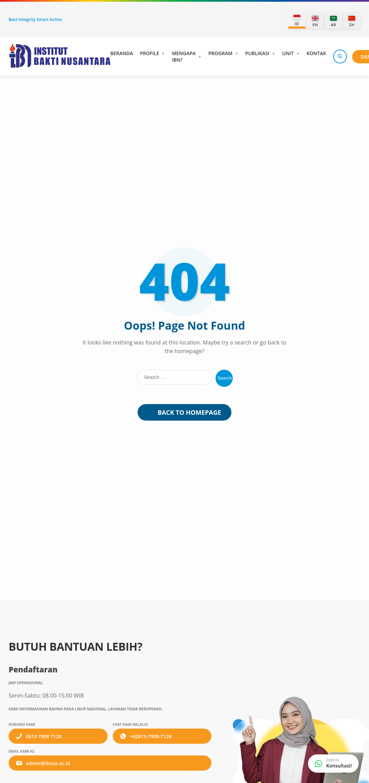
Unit (288, 53)
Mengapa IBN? (184, 56)
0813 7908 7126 (38, 736)
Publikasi (257, 53)
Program (220, 53)
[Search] (340, 56)
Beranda (121, 53)
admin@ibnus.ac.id (43, 763)
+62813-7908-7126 (146, 736)
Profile (149, 53)
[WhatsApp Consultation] (333, 763)
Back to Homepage (184, 412)
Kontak (316, 53)
